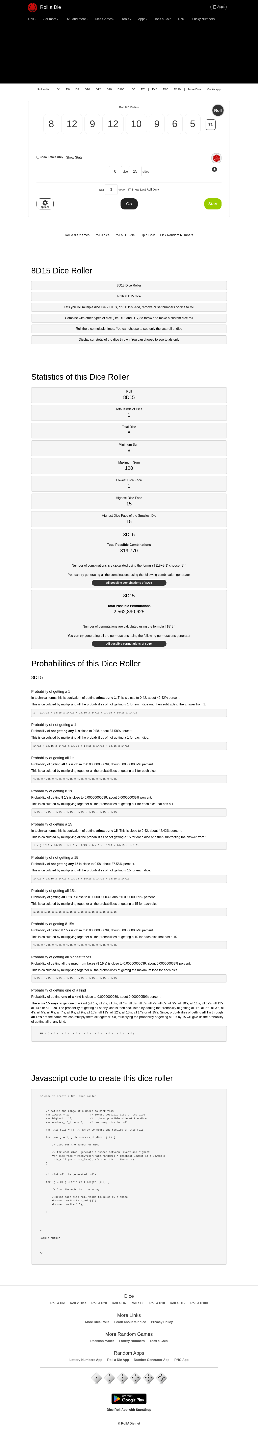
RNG (181, 19)
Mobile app (214, 89)
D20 (109, 89)
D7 (143, 89)
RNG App (181, 1360)
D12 (98, 89)
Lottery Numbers (132, 1341)
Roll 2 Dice (78, 1303)
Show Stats (74, 157)
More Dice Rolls (97, 1322)
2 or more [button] (50, 19)
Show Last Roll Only (145, 189)
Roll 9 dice (102, 235)
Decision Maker (102, 1341)
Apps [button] (142, 19)
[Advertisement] (129, 53)
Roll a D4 (119, 1303)
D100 (121, 89)
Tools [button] (126, 19)
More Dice (194, 89)
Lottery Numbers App (85, 1360)
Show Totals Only (51, 157)
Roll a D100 (199, 1303)
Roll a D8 (137, 1303)
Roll (218, 110)
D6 (68, 89)
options (45, 204)
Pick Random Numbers (176, 235)
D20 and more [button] (77, 19)
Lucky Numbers (203, 19)
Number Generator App (151, 1360)
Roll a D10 (157, 1303)
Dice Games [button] (105, 19)
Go (129, 204)
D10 (87, 89)
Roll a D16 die (124, 235)
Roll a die (43, 89)
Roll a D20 (99, 1303)
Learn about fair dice (130, 1322)
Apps (218, 7)
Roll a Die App (118, 1360)
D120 (177, 89)
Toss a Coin (162, 19)
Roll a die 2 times (77, 235)
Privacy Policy (162, 1322)
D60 (165, 89)
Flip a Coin (147, 235)
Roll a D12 (177, 1303)
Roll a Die (46, 5)
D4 (58, 89)
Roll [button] (32, 19)
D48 (154, 89)
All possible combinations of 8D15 (129, 582)
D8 (77, 89)
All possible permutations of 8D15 (129, 643)
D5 (133, 89)
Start (213, 204)
